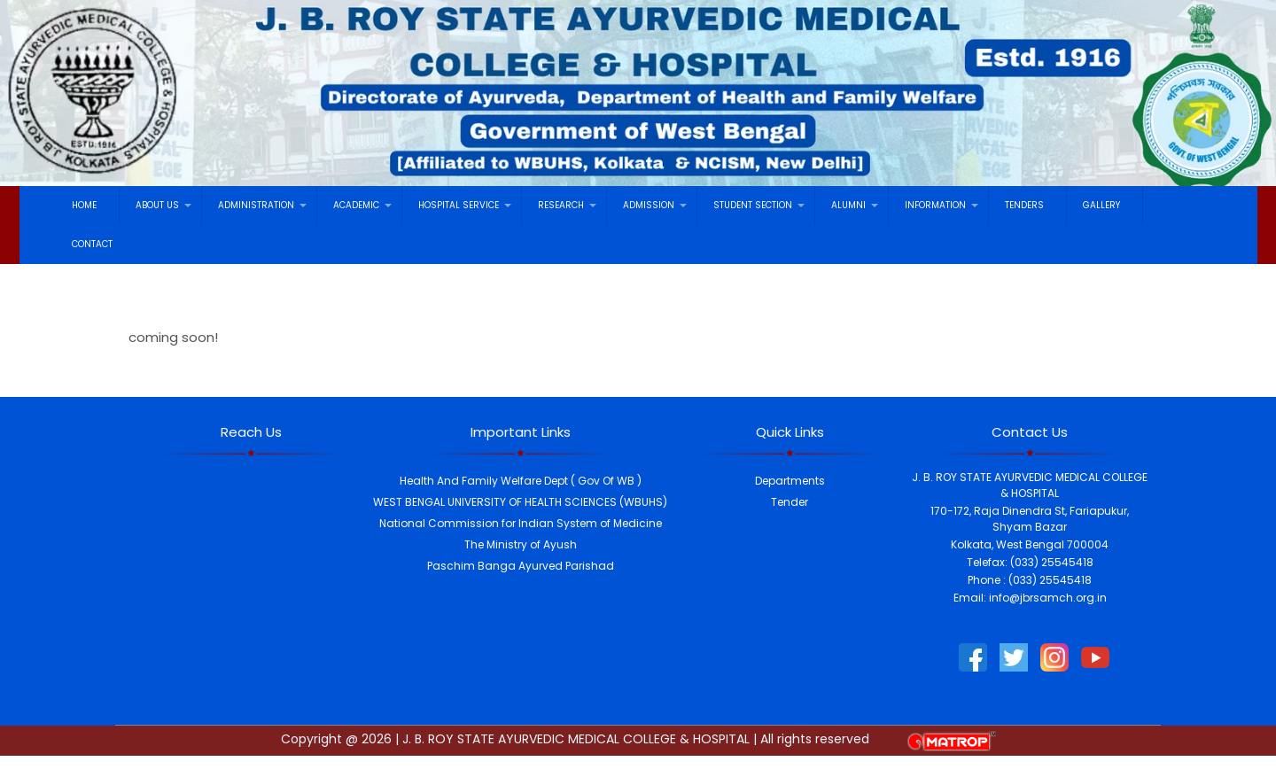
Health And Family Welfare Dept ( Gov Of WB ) (521, 480)
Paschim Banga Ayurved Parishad (520, 565)
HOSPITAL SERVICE (458, 205)
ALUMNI (848, 205)
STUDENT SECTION (752, 205)
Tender (789, 501)
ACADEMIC (356, 205)
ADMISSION (648, 205)
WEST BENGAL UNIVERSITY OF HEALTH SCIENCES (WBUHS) (520, 501)
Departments (790, 480)
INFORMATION (935, 205)
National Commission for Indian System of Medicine (520, 523)
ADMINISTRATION (256, 205)
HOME (84, 205)
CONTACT (92, 244)
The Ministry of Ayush (520, 544)
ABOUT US (157, 205)
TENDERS (1024, 205)
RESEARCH (561, 205)
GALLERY (1101, 205)
